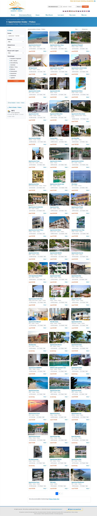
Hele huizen (72, 15)
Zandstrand (12, 75)
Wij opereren (21, 512)
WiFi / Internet (13, 60)
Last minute (61, 15)
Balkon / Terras (13, 67)
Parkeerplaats (13, 71)
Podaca (51, 499)
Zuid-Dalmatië (13, 19)
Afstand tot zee (11, 45)
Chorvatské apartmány (58, 513)
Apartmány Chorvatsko (49, 513)
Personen (10, 39)
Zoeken (85, 6)
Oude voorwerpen (37, 513)
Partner (43, 513)
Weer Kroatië (49, 15)
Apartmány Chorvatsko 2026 (57, 512)
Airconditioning (13, 62)
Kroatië (13, 15)
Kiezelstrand (12, 73)
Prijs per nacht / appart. (13, 50)
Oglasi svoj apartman (74, 509)
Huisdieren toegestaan (15, 58)
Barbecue (12, 69)
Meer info (84, 15)
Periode (9, 33)
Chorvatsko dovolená (42, 512)
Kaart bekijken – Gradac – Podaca (16, 102)
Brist (58, 499)
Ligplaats (12, 77)
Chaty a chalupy (75, 512)
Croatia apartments (67, 512)
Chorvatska (49, 512)
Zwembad (12, 65)
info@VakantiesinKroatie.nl (56, 509)
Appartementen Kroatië (25, 15)
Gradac (55, 499)
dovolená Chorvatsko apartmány (31, 512)
